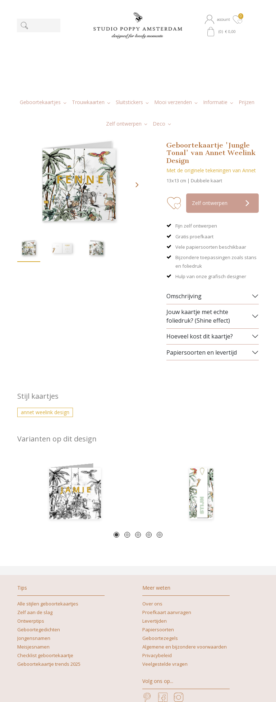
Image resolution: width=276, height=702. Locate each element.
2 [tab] (127, 472)
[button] (218, 19)
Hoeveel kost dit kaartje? (199, 273)
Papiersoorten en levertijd (201, 289)
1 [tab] (116, 472)
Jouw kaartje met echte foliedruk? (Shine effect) (198, 253)
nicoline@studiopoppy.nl (161, 688)
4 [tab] (148, 472)
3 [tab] (138, 472)
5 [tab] (159, 472)
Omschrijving (184, 233)
